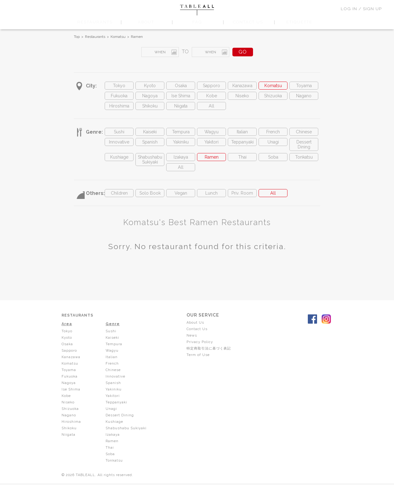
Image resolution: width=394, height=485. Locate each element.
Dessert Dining (304, 149)
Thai (242, 163)
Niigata (181, 108)
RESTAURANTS (94, 22)
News (194, 343)
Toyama (304, 86)
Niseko (242, 97)
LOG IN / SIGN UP (361, 8)
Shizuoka (273, 97)
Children (119, 201)
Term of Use (200, 361)
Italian (242, 135)
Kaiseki (150, 135)
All (212, 108)
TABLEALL (197, 10)
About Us (198, 331)
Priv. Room (242, 201)
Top (77, 36)
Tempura (181, 135)
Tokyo (119, 86)
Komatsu (118, 36)
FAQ (197, 22)
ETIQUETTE (299, 22)
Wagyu (211, 135)
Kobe (211, 97)
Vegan (181, 201)
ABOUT (146, 22)
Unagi (273, 146)
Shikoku (150, 108)
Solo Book (150, 201)
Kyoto (150, 86)
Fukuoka (119, 97)
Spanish (150, 146)
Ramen (137, 36)
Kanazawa (242, 86)
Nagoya (150, 97)
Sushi (119, 135)
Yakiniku (181, 146)
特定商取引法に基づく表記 (213, 355)
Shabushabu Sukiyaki (150, 166)
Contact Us (199, 337)
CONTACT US (248, 22)
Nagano (304, 97)
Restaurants (95, 36)
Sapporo (211, 86)
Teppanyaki (242, 146)
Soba (273, 163)
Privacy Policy (202, 349)
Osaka (181, 86)
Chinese (304, 135)
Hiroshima (119, 108)
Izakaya (181, 163)
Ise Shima (181, 97)
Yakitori (211, 146)
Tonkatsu (303, 163)
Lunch (211, 201)
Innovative (119, 146)
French (273, 135)
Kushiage (119, 163)
